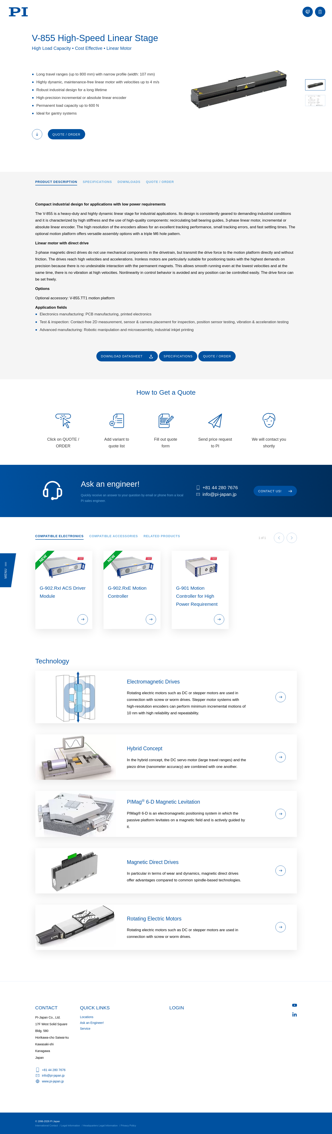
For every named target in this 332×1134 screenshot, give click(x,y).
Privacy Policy (128, 1125)
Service (85, 1028)
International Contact (46, 1125)
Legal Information (70, 1125)
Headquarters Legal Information (100, 1125)
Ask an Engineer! (92, 1023)
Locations (86, 1017)
